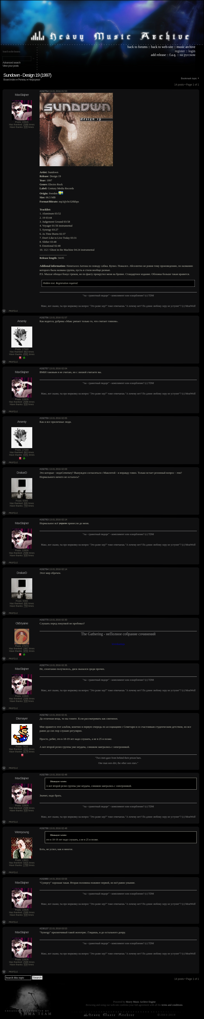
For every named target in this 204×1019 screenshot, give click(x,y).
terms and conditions (171, 1004)
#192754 (44, 91)
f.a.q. (172, 55)
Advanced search (11, 62)
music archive (186, 47)
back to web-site (162, 47)
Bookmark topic (189, 78)
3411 (25, 749)
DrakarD (22, 472)
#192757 (44, 368)
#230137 (44, 928)
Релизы (22, 79)
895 (26, 503)
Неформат (34, 79)
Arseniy (21, 321)
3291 (25, 651)
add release (158, 55)
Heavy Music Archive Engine (141, 1001)
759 (26, 505)
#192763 (44, 519)
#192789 (44, 774)
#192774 (44, 665)
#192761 (44, 469)
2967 (25, 648)
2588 (25, 124)
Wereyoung (22, 832)
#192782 (44, 715)
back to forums (138, 47)
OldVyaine (21, 623)
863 (26, 351)
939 (26, 127)
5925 (25, 862)
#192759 (44, 418)
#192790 (44, 828)
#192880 (44, 879)
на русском (187, 55)
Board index (9, 79)
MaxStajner (22, 94)
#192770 (44, 619)
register (180, 51)
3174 (25, 751)
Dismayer (21, 718)
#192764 (44, 569)
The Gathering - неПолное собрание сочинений (118, 634)
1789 (25, 865)
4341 (25, 354)
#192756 (44, 317)
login (192, 51)
